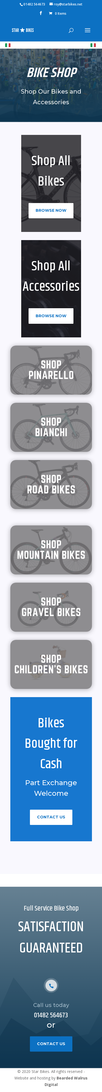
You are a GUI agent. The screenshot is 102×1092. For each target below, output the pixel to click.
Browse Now (51, 210)
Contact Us (51, 817)
